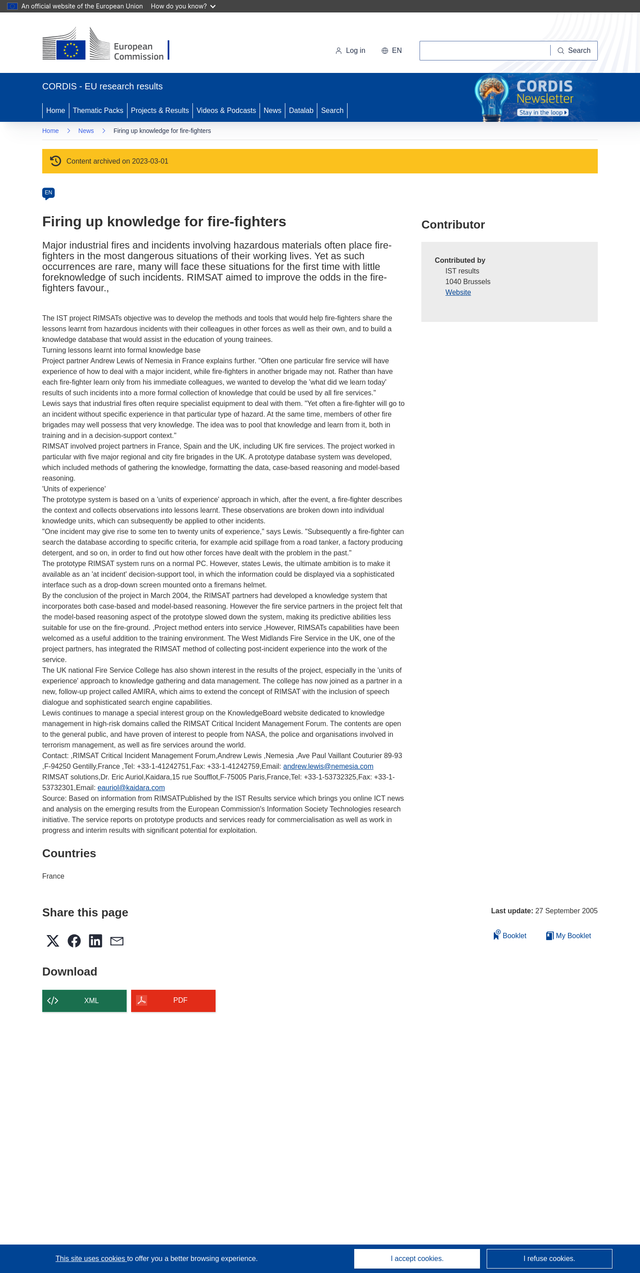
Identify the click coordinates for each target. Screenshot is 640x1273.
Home (55, 110)
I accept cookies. (417, 1258)
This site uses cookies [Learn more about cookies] (91, 1258)
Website (458, 292)
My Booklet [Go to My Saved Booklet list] (568, 936)
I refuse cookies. (550, 1258)
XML (91, 1000)
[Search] (574, 50)
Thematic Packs (98, 110)
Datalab (301, 110)
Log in (350, 50)
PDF (180, 1000)
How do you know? (183, 6)
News (272, 110)
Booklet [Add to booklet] (510, 934)
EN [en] (48, 192)
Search (332, 110)
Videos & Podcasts (226, 110)
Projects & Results (160, 110)
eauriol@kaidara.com (131, 787)
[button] (391, 50)
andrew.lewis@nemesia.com (328, 766)
